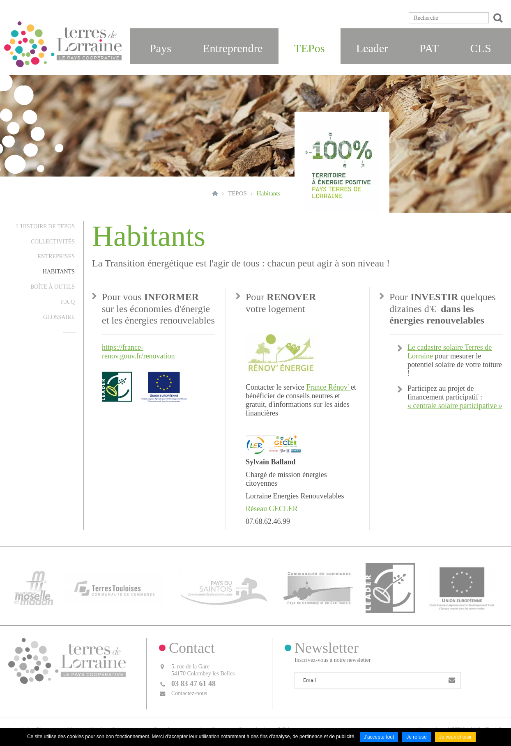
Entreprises (56, 256)
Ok (496, 18)
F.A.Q (68, 302)
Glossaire (59, 317)
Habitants (269, 193)
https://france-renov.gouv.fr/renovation (138, 351)
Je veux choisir (455, 737)
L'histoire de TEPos (45, 226)
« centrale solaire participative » (454, 406)
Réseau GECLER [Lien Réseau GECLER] (271, 509)
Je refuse (416, 737)
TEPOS (237, 193)
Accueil (215, 193)
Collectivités (53, 242)
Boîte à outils (52, 287)
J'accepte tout (379, 737)
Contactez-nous (189, 693)
